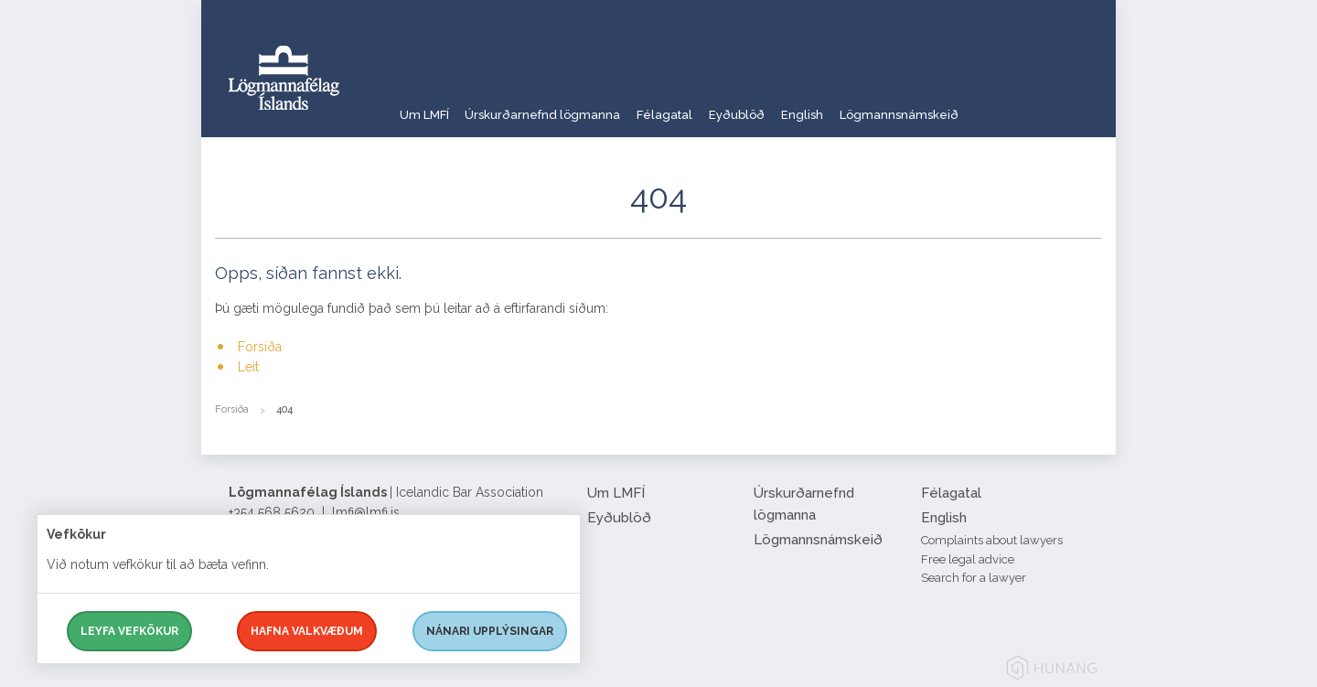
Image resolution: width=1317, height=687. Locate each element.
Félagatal (702, 105)
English (872, 105)
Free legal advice (967, 559)
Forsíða (260, 346)
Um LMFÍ (425, 105)
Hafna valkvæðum (307, 631)
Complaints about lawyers (992, 540)
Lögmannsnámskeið (986, 105)
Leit (248, 367)
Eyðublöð (791, 105)
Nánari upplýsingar (489, 631)
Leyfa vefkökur (129, 631)
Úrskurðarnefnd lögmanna (562, 105)
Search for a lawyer (973, 578)
